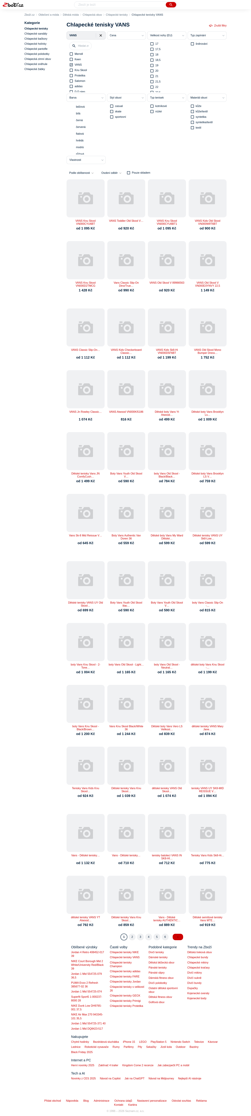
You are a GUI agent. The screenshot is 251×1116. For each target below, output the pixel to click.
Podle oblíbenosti (79, 172)
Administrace (101, 1100)
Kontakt (118, 1104)
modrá (80, 147)
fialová (80, 133)
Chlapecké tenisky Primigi (125, 1000)
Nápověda (72, 1100)
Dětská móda (71, 14)
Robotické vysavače (96, 1046)
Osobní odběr (109, 172)
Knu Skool (81, 70)
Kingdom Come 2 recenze (137, 1065)
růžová (80, 154)
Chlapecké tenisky (117, 14)
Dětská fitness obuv (160, 997)
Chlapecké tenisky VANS (125, 957)
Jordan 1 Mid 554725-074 (86, 991)
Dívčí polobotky (158, 983)
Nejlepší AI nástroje (189, 1078)
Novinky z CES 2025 (83, 1078)
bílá (78, 113)
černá (79, 120)
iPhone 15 (129, 1041)
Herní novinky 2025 (82, 1065)
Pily (140, 1046)
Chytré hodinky (80, 1041)
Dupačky (192, 988)
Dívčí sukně (194, 977)
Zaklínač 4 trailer (108, 1065)
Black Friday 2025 (82, 1052)
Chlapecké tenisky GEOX (125, 995)
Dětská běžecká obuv (161, 962)
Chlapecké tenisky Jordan (125, 981)
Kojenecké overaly (198, 993)
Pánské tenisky (158, 967)
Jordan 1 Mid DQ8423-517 (87, 1028)
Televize (199, 1041)
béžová (80, 106)
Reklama (201, 1100)
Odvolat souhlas (181, 1100)
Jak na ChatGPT (134, 1078)
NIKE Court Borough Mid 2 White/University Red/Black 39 (87, 965)
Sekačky (151, 1046)
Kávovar (213, 1041)
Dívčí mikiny (194, 972)
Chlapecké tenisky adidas (125, 971)
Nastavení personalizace (152, 1100)
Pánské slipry (157, 972)
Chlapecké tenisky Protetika (126, 1005)
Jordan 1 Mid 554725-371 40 (88, 1023)
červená (81, 127)
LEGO (143, 1041)
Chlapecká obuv (92, 14)
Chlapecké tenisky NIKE (124, 952)
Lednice (76, 1046)
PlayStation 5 (158, 1041)
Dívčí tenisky (156, 952)
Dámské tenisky (158, 957)
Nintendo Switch (180, 1041)
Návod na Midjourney (161, 1078)
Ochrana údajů (123, 1100)
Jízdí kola (166, 1046)
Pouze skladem (141, 172)
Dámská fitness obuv (161, 977)
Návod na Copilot (110, 1078)
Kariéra (132, 1104)
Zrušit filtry (218, 26)
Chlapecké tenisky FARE (124, 976)
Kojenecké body (197, 998)
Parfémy (129, 1046)
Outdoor (181, 1046)
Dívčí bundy (194, 983)
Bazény (194, 1046)
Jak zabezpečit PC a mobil (173, 1065)
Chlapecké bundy (197, 957)
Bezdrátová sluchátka (106, 1041)
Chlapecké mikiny (197, 962)
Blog (86, 1100)
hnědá (80, 140)
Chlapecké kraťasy (198, 967)
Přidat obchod (52, 1100)
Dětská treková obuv (199, 952)
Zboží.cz (29, 14)
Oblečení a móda (48, 14)
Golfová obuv (156, 1002)
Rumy (116, 1046)
